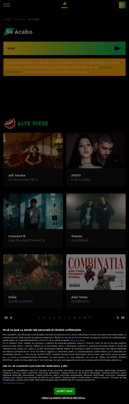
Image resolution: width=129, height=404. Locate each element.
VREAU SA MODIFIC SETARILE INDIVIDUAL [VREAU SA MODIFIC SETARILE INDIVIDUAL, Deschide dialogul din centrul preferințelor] (63, 397)
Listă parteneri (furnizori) (14, 383)
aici (23, 354)
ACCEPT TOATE (65, 391)
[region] (64, 364)
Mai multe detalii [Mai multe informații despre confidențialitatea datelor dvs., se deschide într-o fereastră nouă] (77, 340)
